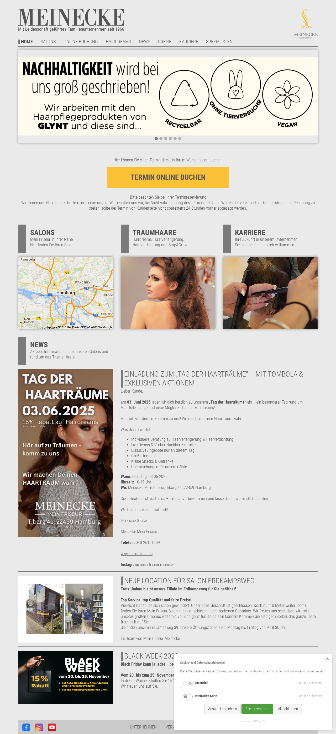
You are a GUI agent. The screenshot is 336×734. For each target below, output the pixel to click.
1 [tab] (156, 138)
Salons (48, 42)
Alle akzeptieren (257, 708)
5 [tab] (175, 138)
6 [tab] (179, 138)
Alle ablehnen (288, 708)
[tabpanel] (168, 96)
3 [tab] (165, 138)
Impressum (245, 721)
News (144, 42)
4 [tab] (170, 138)
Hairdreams (118, 42)
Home (27, 42)
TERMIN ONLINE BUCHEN (168, 177)
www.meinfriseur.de (137, 553)
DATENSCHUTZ (259, 721)
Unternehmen (143, 727)
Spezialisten (219, 42)
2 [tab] (160, 138)
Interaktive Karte (206, 696)
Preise (164, 42)
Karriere (188, 42)
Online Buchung (81, 42)
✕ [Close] (327, 659)
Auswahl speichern (222, 708)
